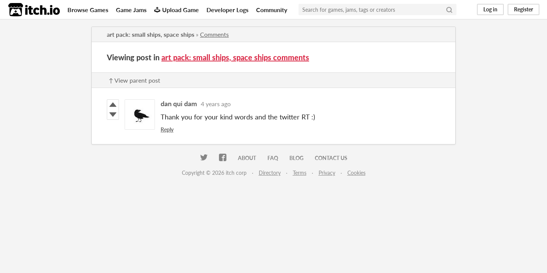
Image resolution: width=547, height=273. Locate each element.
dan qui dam (179, 103)
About (247, 158)
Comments (214, 34)
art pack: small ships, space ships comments (235, 57)
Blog (296, 158)
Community (271, 9)
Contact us (331, 158)
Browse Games (87, 9)
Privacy (327, 172)
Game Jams (131, 9)
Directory (270, 172)
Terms (299, 172)
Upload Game (176, 9)
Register (523, 9)
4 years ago (216, 103)
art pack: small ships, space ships (150, 34)
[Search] (449, 9)
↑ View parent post (134, 80)
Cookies (356, 172)
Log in (490, 9)
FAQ (272, 158)
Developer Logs (227, 9)
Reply (167, 129)
